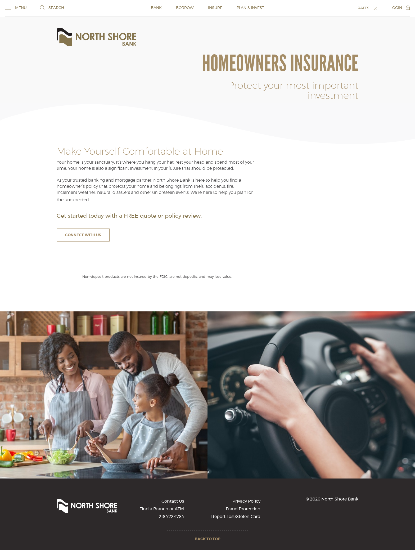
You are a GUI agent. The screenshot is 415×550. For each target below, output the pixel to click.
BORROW (185, 8)
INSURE (215, 8)
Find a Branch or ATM (161, 509)
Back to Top (207, 539)
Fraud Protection (243, 509)
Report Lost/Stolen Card (235, 517)
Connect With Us (83, 235)
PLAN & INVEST (250, 8)
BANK (156, 8)
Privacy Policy (246, 501)
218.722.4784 (171, 517)
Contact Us (172, 501)
